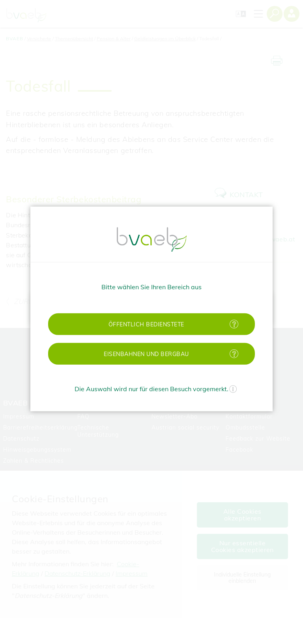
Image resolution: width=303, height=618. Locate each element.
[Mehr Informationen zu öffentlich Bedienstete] (234, 324)
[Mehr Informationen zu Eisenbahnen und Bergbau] (234, 354)
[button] (151, 324)
